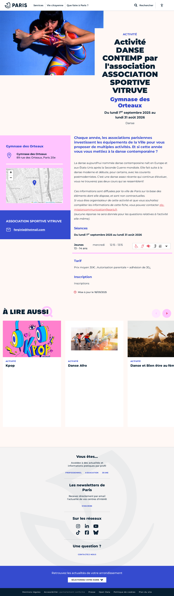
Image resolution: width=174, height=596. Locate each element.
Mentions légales (31, 592)
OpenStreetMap (50, 202)
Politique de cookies (124, 592)
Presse (91, 592)
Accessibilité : (64, 592)
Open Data (104, 592)
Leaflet (34, 202)
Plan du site (145, 592)
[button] (34, 183)
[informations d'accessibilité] (151, 246)
